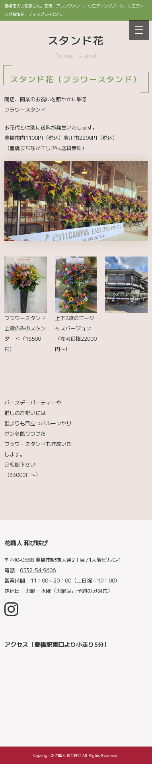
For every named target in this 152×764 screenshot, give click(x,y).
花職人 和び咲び (68, 755)
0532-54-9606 (38, 570)
